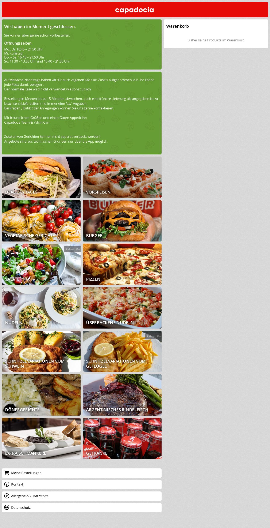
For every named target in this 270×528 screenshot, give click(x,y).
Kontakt (13, 484)
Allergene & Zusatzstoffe (26, 496)
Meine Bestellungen (22, 473)
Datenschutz (17, 507)
